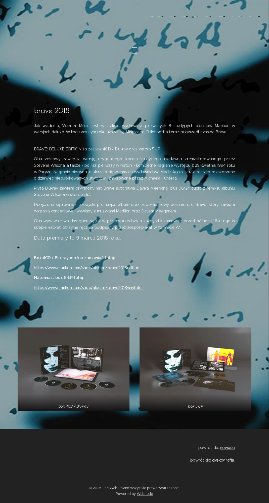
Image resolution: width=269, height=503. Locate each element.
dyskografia (223, 460)
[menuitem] (180, 16)
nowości (227, 447)
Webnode (145, 493)
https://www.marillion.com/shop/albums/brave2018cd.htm (86, 267)
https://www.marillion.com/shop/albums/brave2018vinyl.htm (88, 287)
